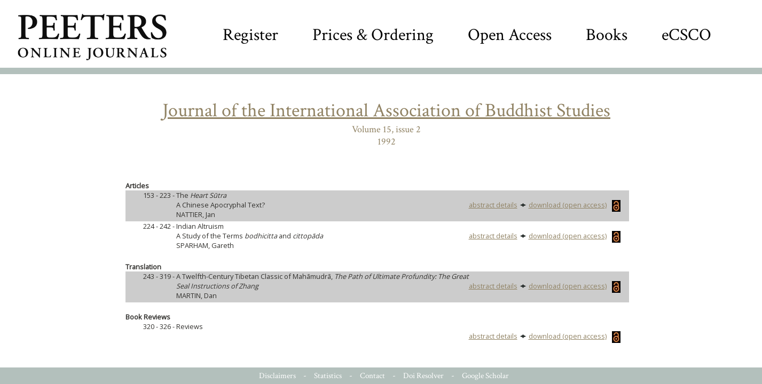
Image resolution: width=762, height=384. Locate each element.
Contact (372, 376)
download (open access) (574, 205)
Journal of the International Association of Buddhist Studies (386, 110)
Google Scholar (485, 376)
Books (606, 35)
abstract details (493, 205)
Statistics (328, 376)
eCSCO (686, 35)
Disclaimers (277, 376)
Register (250, 35)
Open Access (510, 35)
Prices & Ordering (373, 35)
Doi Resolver (423, 376)
